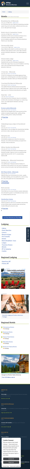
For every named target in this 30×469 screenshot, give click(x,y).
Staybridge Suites (7, 199)
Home (3, 11)
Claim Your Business (12, 73)
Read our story (5, 398)
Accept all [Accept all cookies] (11, 459)
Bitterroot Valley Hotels (10, 346)
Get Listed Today (6, 426)
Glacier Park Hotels (8, 337)
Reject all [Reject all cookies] (11, 462)
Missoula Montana (11, 5)
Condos (4, 251)
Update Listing (15, 22)
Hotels (4, 238)
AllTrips (8, 3)
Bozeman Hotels (7, 332)
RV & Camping (6, 249)
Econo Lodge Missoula (8, 108)
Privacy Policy (6, 466)
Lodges (4, 243)
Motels (4, 247)
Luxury (4, 232)
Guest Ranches (6, 230)
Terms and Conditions (15, 466)
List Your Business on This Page (12, 217)
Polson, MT (5, 263)
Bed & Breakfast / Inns (9, 241)
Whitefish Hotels (8, 342)
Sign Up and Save (6, 412)
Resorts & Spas (6, 234)
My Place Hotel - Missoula (9, 172)
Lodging (10, 11)
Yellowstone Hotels (8, 327)
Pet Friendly (6, 236)
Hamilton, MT (6, 261)
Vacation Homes (7, 245)
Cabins (4, 228)
